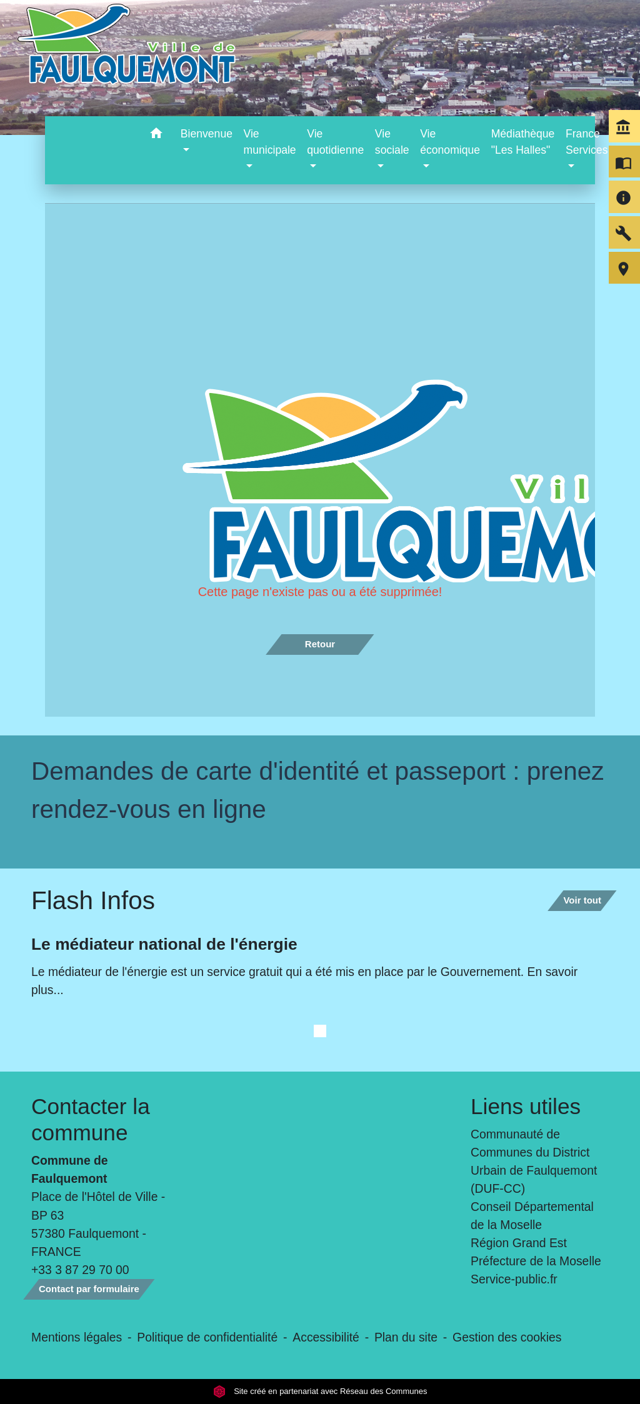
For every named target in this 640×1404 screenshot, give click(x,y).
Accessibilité (325, 1337)
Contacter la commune (90, 1119)
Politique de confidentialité (207, 1337)
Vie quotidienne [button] (335, 141)
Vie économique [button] (450, 141)
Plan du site (406, 1337)
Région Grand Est (519, 1243)
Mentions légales (76, 1337)
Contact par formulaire (89, 1288)
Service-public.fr (514, 1279)
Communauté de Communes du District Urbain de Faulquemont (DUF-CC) (534, 1161)
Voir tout (582, 900)
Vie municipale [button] (270, 141)
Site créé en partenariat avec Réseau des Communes (320, 1391)
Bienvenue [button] (206, 133)
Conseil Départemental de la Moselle (532, 1216)
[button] (156, 135)
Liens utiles (526, 1106)
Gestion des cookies (506, 1337)
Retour (320, 644)
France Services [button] (587, 141)
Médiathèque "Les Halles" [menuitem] (523, 141)
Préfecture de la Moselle (536, 1261)
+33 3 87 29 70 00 (80, 1270)
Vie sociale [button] (392, 141)
